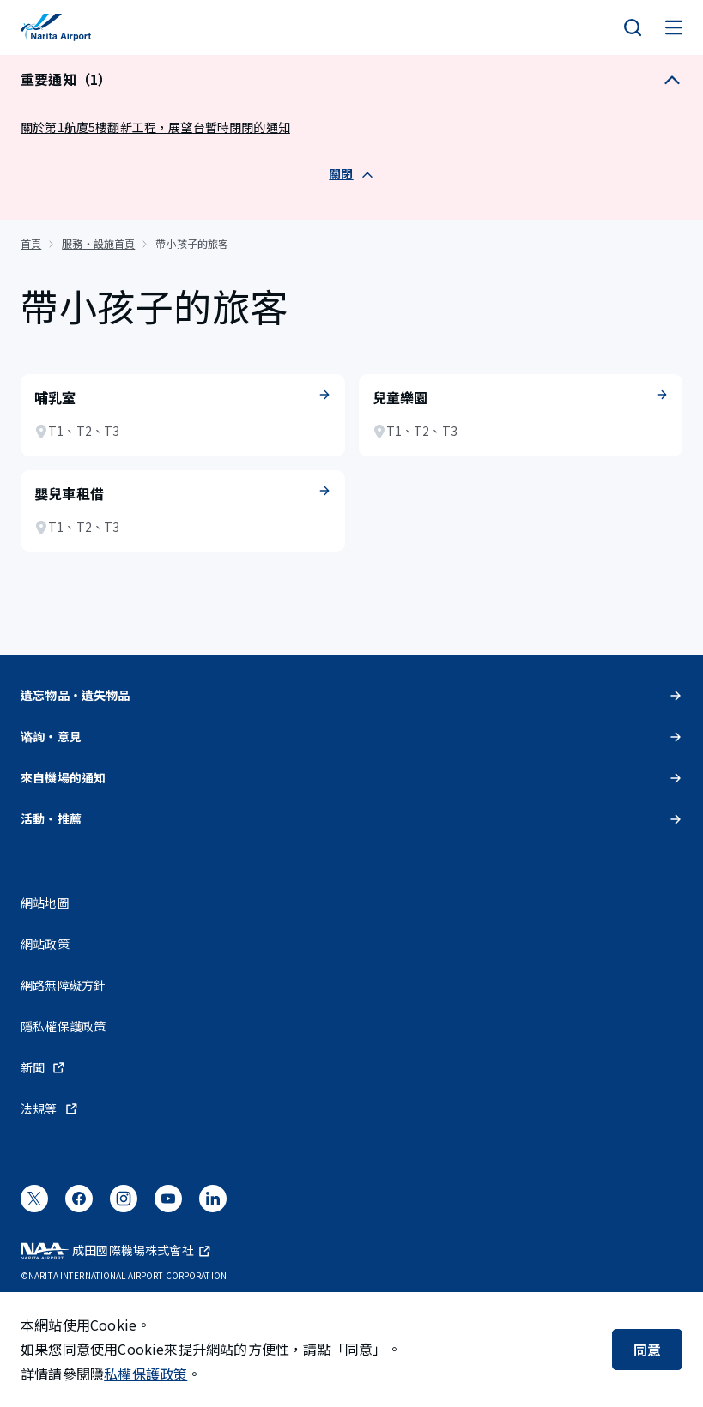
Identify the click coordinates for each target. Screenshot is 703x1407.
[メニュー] (673, 27)
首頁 (31, 243)
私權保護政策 (145, 1373)
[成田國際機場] (56, 27)
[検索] (632, 27)
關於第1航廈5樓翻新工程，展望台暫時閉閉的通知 (155, 127)
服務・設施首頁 (98, 243)
